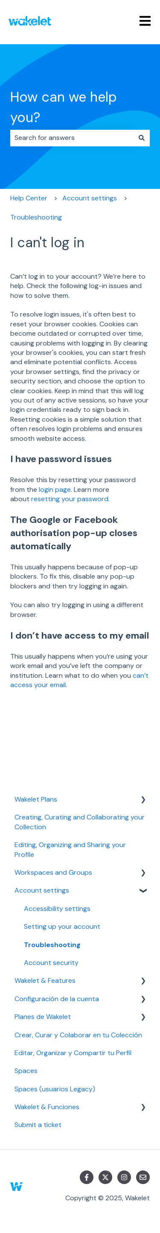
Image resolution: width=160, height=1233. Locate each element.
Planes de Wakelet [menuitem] (43, 1016)
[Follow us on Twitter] (105, 1177)
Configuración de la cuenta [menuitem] (57, 998)
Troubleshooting (36, 217)
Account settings (89, 198)
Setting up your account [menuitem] (62, 926)
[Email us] (143, 1177)
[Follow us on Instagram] (124, 1177)
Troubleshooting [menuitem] (52, 944)
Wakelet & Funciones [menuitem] (47, 1106)
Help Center (28, 198)
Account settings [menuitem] (42, 890)
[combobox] (72, 138)
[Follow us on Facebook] (86, 1177)
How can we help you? (63, 107)
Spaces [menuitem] (26, 1070)
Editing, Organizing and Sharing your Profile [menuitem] (70, 849)
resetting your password (69, 498)
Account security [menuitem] (51, 962)
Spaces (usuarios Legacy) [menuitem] (55, 1089)
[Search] (142, 138)
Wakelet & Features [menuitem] (45, 980)
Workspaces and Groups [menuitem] (53, 872)
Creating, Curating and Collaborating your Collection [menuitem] (80, 822)
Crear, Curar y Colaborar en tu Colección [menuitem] (78, 1034)
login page (55, 489)
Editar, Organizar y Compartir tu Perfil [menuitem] (73, 1052)
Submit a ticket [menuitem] (38, 1124)
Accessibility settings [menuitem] (57, 908)
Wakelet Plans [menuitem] (36, 799)
